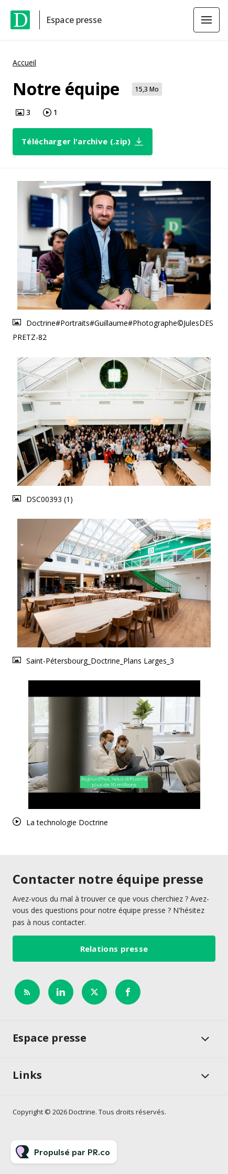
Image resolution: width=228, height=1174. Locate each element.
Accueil (24, 62)
